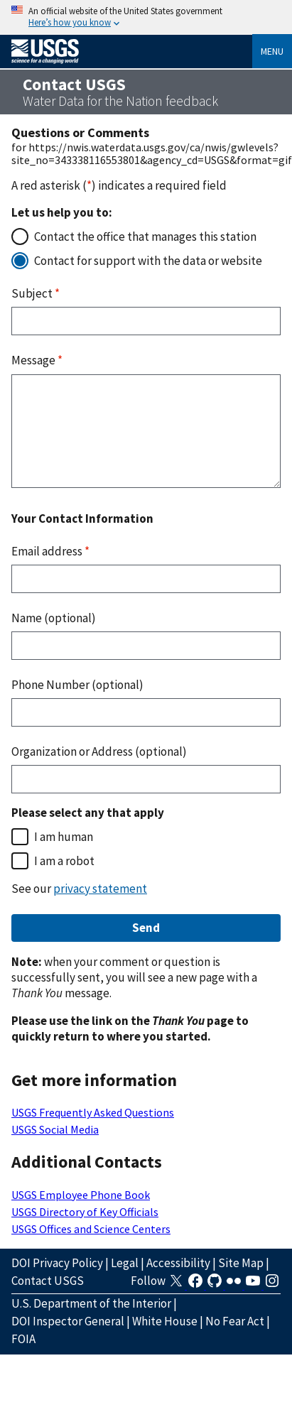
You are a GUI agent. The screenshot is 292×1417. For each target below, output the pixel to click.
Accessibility (178, 1263)
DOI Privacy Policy (57, 1263)
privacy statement (100, 888)
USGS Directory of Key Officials (84, 1212)
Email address (50, 551)
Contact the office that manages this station (145, 236)
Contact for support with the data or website (148, 260)
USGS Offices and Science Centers (91, 1229)
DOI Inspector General (67, 1321)
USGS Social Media (55, 1129)
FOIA (23, 1339)
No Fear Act (234, 1321)
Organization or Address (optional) (99, 751)
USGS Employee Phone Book (80, 1195)
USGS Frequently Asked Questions (92, 1112)
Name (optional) (53, 618)
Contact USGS (47, 1280)
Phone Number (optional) (77, 685)
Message (37, 360)
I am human (63, 837)
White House (165, 1321)
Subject (35, 293)
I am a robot (64, 861)
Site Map (241, 1263)
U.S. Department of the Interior (91, 1303)
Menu (272, 51)
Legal (125, 1263)
